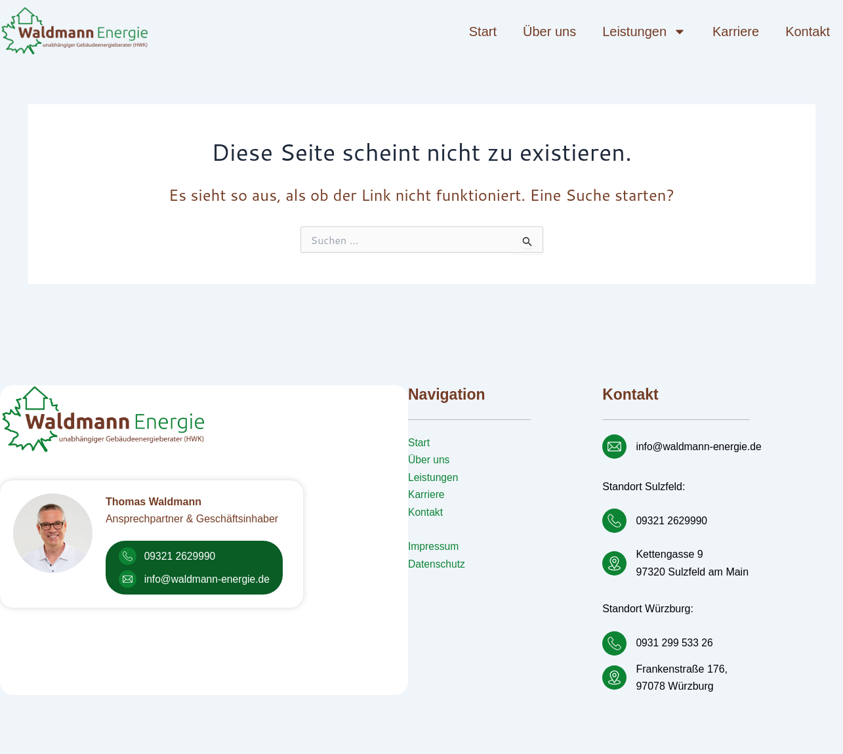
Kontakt (807, 31)
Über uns (549, 31)
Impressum (434, 546)
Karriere (735, 31)
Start (483, 31)
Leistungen (644, 31)
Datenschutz (437, 564)
